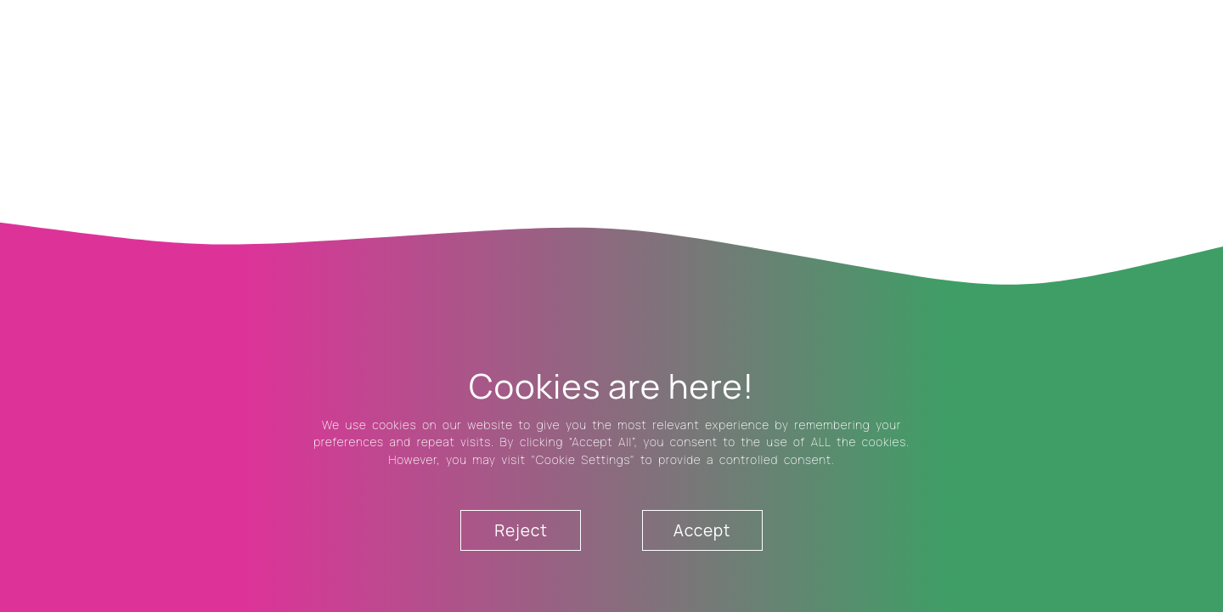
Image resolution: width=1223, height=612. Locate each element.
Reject (520, 530)
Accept (702, 530)
